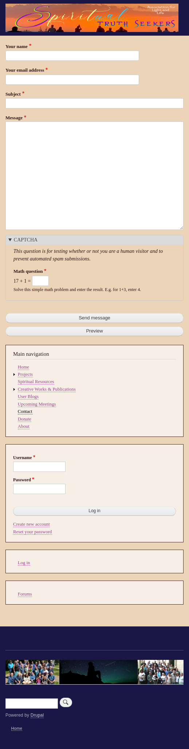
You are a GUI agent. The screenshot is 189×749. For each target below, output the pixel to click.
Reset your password (32, 531)
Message (14, 117)
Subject (13, 94)
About (23, 426)
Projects (25, 374)
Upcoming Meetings (37, 404)
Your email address (24, 70)
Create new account (31, 524)
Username (22, 457)
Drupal (37, 715)
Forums (25, 594)
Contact (25, 411)
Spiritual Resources (36, 381)
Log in (24, 562)
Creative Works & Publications (47, 389)
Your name (16, 46)
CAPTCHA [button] (26, 240)
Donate (24, 419)
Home (23, 367)
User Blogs (28, 396)
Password (22, 479)
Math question (28, 271)
